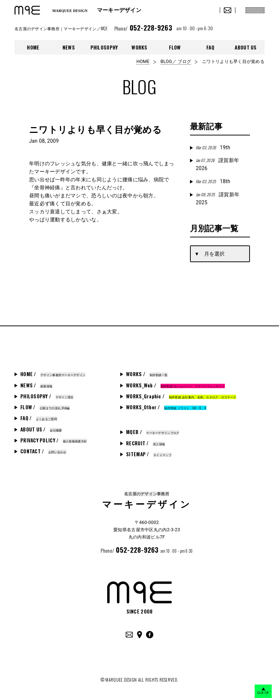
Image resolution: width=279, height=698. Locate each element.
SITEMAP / (148, 454)
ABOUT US (245, 47)
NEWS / (36, 385)
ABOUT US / (41, 429)
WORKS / (146, 374)
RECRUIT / (145, 443)
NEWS (68, 47)
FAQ (210, 47)
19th (213, 147)
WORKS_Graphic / (181, 396)
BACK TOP (257, 691)
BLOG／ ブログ (176, 61)
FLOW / (45, 407)
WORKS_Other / (166, 407)
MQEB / (152, 431)
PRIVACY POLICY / (53, 440)
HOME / (52, 374)
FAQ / (38, 418)
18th (213, 181)
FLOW (175, 47)
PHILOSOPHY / (46, 396)
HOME (33, 47)
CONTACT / (43, 451)
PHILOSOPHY (104, 47)
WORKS (139, 47)
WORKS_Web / (175, 385)
